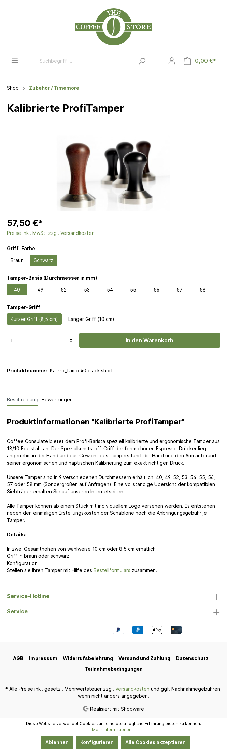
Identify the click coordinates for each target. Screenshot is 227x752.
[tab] (22, 399)
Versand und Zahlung (144, 658)
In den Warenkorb (149, 340)
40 (17, 290)
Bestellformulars (112, 570)
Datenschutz (192, 658)
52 (64, 290)
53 (87, 290)
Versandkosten (132, 689)
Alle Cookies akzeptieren (155, 742)
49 (40, 290)
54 (110, 290)
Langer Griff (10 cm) (91, 319)
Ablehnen (57, 742)
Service (17, 611)
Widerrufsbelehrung (88, 658)
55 (133, 290)
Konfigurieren (97, 742)
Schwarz (43, 260)
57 (179, 290)
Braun (17, 260)
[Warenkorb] (200, 61)
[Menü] (15, 60)
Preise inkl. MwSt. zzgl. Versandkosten (51, 233)
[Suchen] (142, 61)
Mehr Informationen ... (114, 729)
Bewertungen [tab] (57, 399)
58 (203, 290)
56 (156, 290)
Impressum (43, 658)
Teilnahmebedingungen (114, 669)
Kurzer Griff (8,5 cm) (34, 319)
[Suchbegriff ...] (85, 61)
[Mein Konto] (172, 60)
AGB (18, 658)
